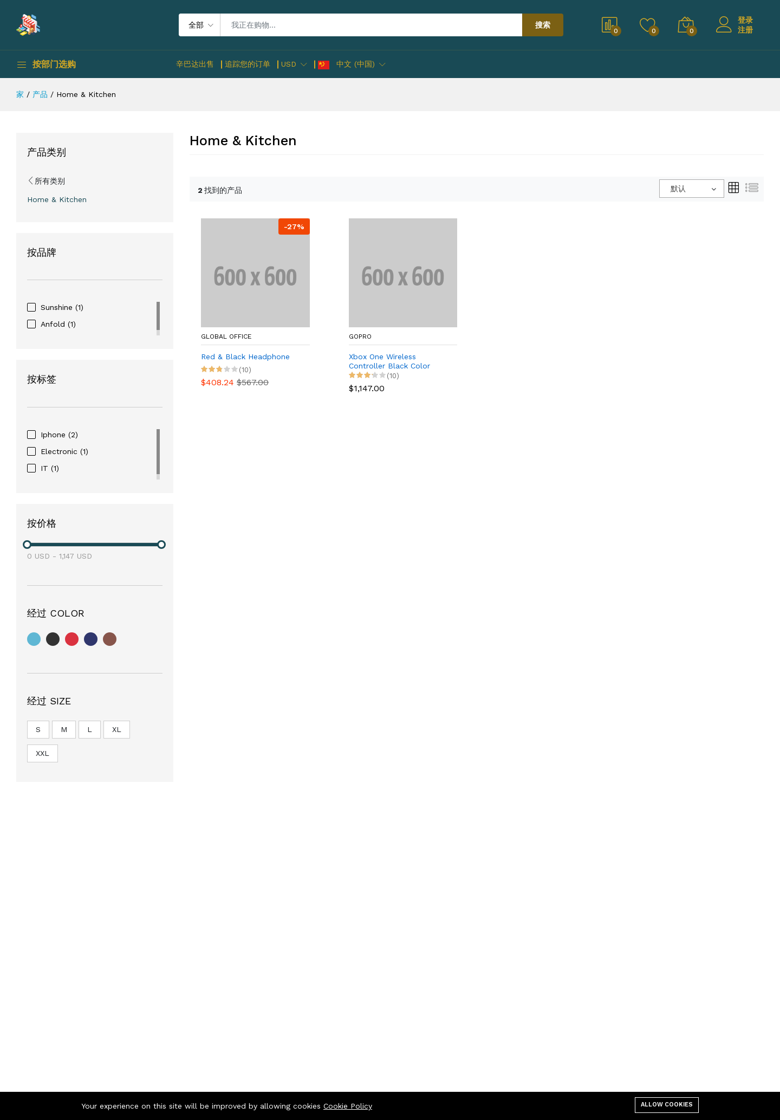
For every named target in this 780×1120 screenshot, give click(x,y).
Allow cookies (667, 1104)
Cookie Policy (347, 1106)
